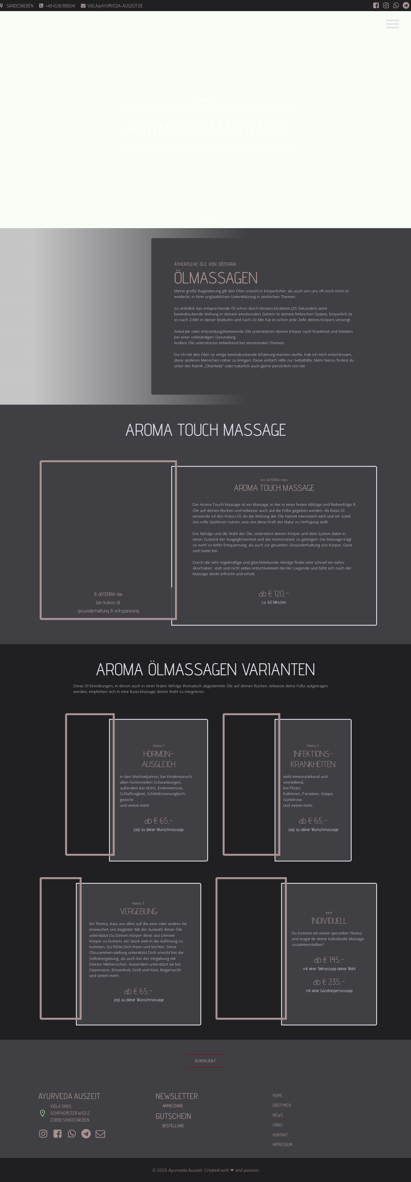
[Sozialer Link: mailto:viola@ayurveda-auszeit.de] (102, 1134)
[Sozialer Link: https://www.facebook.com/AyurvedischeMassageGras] (376, 6)
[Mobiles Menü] (392, 24)
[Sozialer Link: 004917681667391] (406, 6)
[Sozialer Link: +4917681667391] (88, 1134)
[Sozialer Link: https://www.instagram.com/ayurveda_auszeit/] (386, 6)
